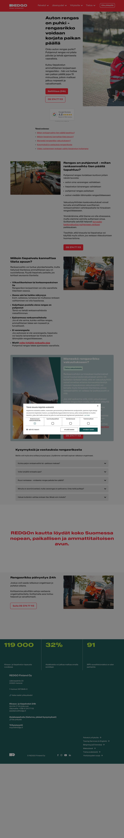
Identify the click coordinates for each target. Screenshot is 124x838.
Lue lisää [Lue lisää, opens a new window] (40, 415)
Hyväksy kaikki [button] (86, 432)
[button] (35, 432)
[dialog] (62, 419)
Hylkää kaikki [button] (65, 432)
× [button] (97, 402)
